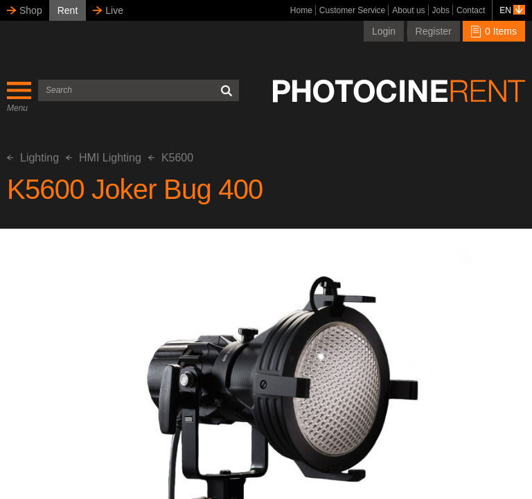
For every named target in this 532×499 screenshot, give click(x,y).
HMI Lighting (103, 158)
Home (301, 10)
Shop (30, 10)
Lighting (33, 158)
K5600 (170, 158)
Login (384, 31)
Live (114, 10)
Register (434, 31)
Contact (470, 10)
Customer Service (352, 10)
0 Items (494, 31)
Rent (67, 10)
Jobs (441, 10)
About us (408, 10)
